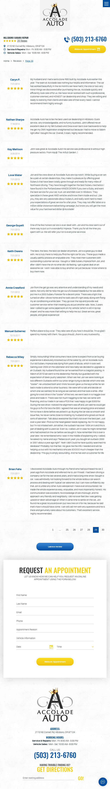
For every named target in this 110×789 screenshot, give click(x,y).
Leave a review (55, 546)
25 (67, 530)
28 (88, 530)
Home (6, 61)
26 (74, 530)
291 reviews (22, 41)
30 (103, 530)
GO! (81, 778)
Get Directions (55, 770)
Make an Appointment (85, 49)
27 (81, 530)
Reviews (17, 61)
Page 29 (29, 61)
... (60, 530)
